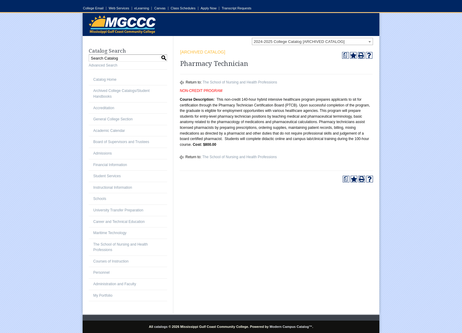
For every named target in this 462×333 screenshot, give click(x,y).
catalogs (161, 326)
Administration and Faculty (114, 284)
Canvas (159, 8)
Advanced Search (103, 65)
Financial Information (110, 165)
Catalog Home (105, 79)
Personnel (101, 272)
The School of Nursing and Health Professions (240, 82)
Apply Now (209, 8)
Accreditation (103, 108)
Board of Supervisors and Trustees (121, 142)
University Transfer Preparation (118, 210)
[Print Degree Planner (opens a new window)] (345, 55)
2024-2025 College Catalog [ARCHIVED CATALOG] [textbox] (299, 41)
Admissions (102, 153)
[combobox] (312, 41)
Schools (99, 199)
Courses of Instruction (111, 261)
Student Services (107, 176)
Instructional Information (112, 187)
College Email (93, 8)
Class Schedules (183, 8)
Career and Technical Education (119, 222)
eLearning (141, 8)
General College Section (113, 119)
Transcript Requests (236, 8)
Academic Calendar (109, 131)
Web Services (119, 8)
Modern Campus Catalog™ (291, 326)
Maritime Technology (110, 233)
